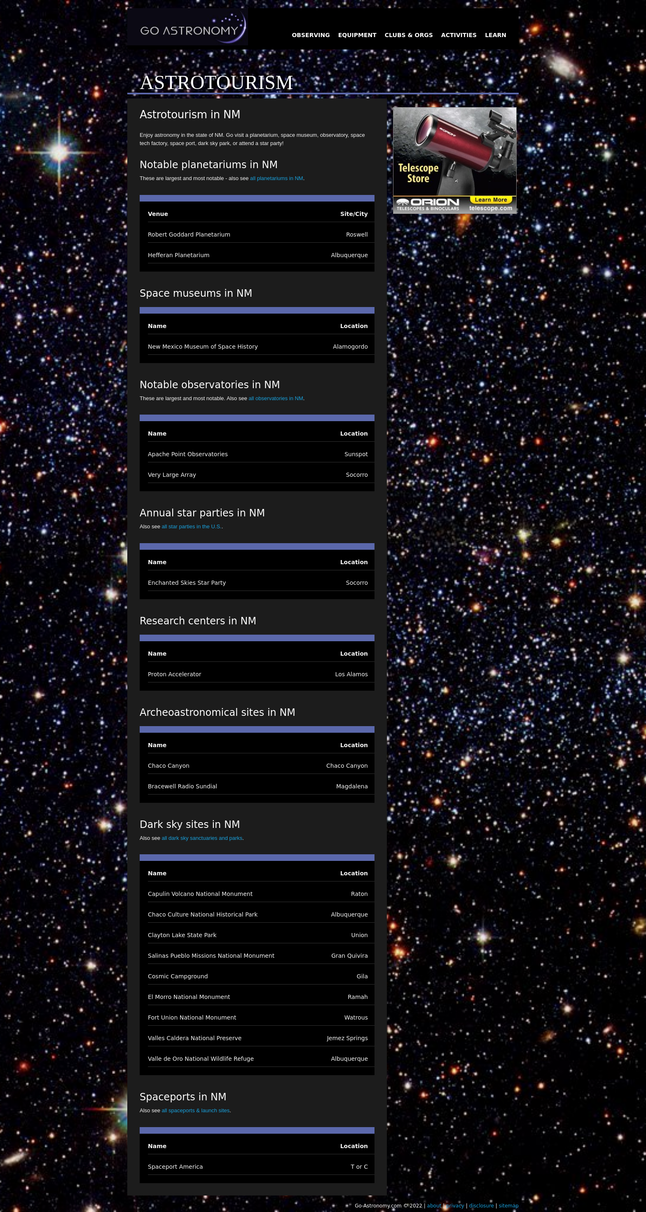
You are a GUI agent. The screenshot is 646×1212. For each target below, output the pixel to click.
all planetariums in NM (276, 178)
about (434, 1206)
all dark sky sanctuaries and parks (202, 838)
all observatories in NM (276, 398)
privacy (455, 1206)
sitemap (509, 1206)
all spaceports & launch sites (195, 1110)
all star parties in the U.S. (191, 526)
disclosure (481, 1206)
